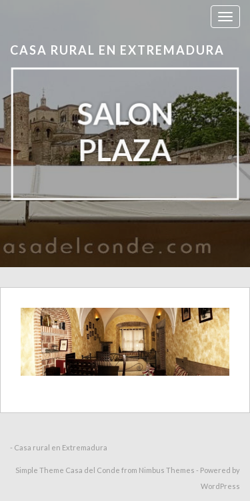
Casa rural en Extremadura (117, 50)
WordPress (220, 486)
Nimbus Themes (167, 470)
